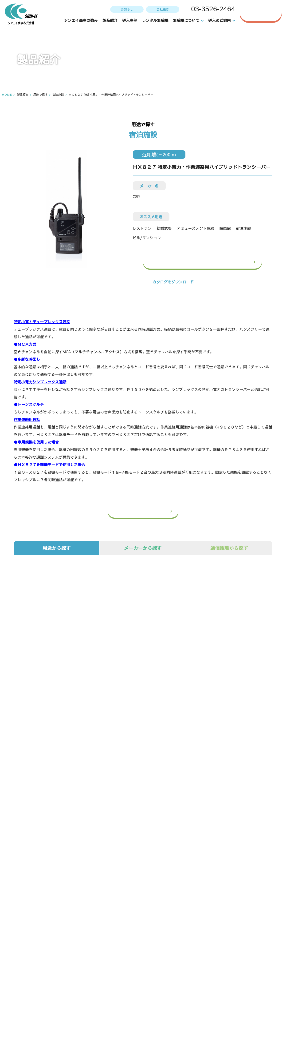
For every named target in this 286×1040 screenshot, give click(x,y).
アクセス (30, 999)
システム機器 (228, 706)
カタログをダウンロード (173, 282)
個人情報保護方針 (257, 985)
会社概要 (162, 9)
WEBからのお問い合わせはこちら (213, 881)
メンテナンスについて (200, 964)
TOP (128, 953)
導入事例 (129, 20)
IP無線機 (142, 706)
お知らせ (126, 9)
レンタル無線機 (155, 20)
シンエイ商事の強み (81, 20)
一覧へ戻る (152, 511)
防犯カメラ (58, 730)
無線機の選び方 (194, 975)
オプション (143, 730)
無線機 (58, 706)
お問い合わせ (264, 12)
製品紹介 (110, 20)
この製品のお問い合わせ (214, 262)
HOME (7, 94)
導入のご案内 (192, 985)
